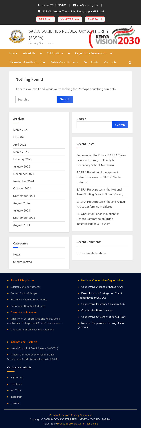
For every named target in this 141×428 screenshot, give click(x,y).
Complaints (91, 62)
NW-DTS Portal (70, 19)
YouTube (16, 390)
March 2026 (20, 130)
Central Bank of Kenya (24, 293)
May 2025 (19, 137)
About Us (29, 53)
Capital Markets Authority (25, 286)
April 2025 (19, 144)
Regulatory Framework (90, 53)
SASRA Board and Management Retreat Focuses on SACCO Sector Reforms (99, 177)
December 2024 (23, 174)
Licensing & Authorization (27, 62)
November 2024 (23, 181)
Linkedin (15, 403)
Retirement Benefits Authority (28, 305)
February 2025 (22, 159)
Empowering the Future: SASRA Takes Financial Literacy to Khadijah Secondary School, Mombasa (101, 160)
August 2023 (21, 225)
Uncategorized (22, 262)
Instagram (16, 396)
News (17, 254)
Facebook (16, 383)
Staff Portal (95, 19)
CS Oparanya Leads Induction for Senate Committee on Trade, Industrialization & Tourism (98, 218)
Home (13, 53)
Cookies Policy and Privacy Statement (70, 415)
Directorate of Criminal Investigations (32, 329)
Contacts (110, 62)
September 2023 (24, 217)
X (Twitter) (17, 377)
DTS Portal (45, 19)
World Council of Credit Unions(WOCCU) (34, 348)
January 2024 (21, 210)
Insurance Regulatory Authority (29, 299)
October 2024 (22, 188)
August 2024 (21, 203)
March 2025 (20, 152)
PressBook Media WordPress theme (77, 423)
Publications (55, 53)
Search (81, 119)
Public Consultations (64, 62)
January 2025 (21, 166)
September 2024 (24, 196)
